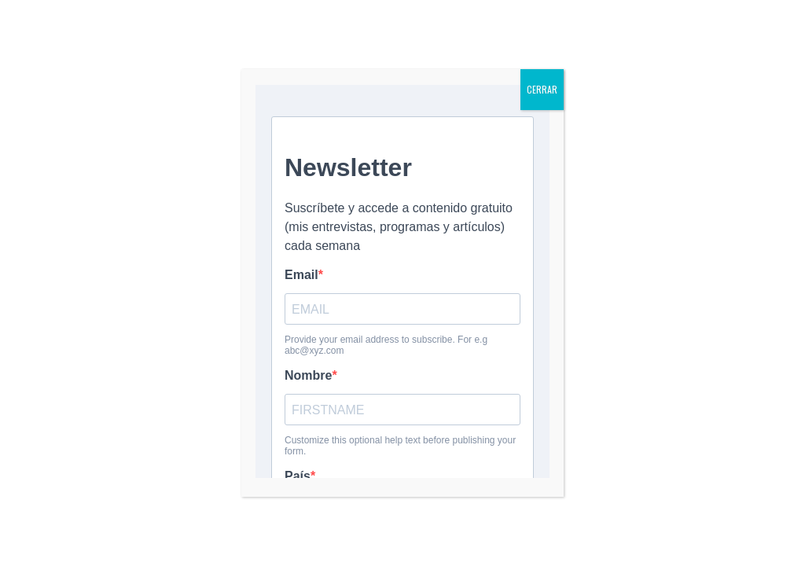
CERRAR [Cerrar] (542, 89)
